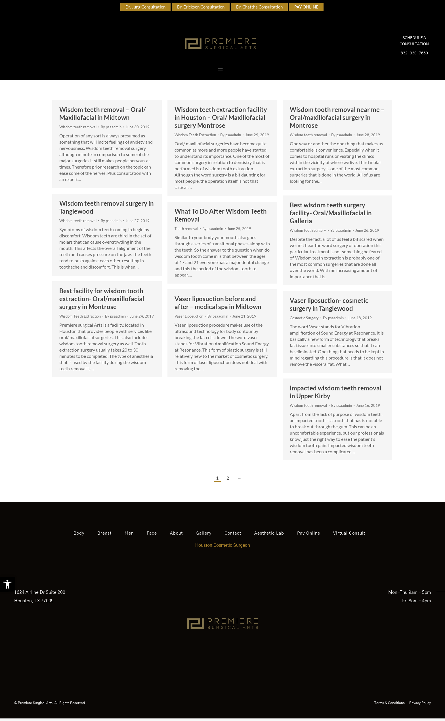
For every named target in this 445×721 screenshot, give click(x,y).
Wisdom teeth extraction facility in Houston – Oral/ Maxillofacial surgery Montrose (221, 120)
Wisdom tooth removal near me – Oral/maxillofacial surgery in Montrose (337, 120)
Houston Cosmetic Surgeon (222, 547)
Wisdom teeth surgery (308, 233)
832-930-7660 (414, 55)
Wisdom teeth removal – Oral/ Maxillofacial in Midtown (102, 116)
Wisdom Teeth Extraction (195, 137)
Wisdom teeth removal (77, 129)
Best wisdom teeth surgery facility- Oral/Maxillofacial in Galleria (331, 215)
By (111, 129)
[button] (7, 584)
